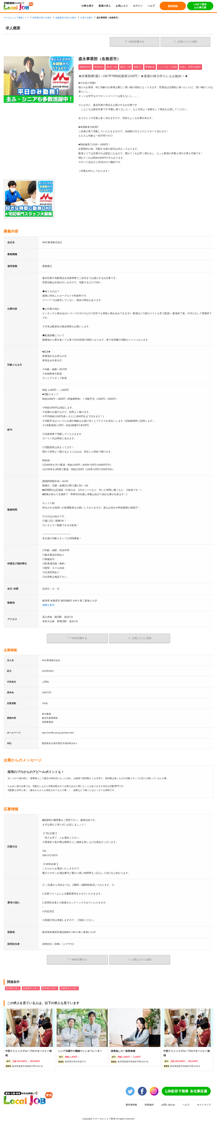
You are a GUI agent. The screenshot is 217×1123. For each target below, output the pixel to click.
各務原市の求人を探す (65, 17)
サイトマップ (204, 1103)
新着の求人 (105, 5)
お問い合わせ (168, 1103)
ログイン (138, 5)
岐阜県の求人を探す (42, 17)
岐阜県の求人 (13, 987)
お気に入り (122, 5)
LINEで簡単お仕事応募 (200, 6)
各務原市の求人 (31, 987)
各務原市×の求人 (69, 987)
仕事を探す (87, 5)
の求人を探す (86, 17)
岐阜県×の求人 (49, 987)
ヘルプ (151, 5)
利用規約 (149, 1103)
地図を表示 (48, 604)
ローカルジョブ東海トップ (16, 17)
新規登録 (173, 6)
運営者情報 (131, 1103)
